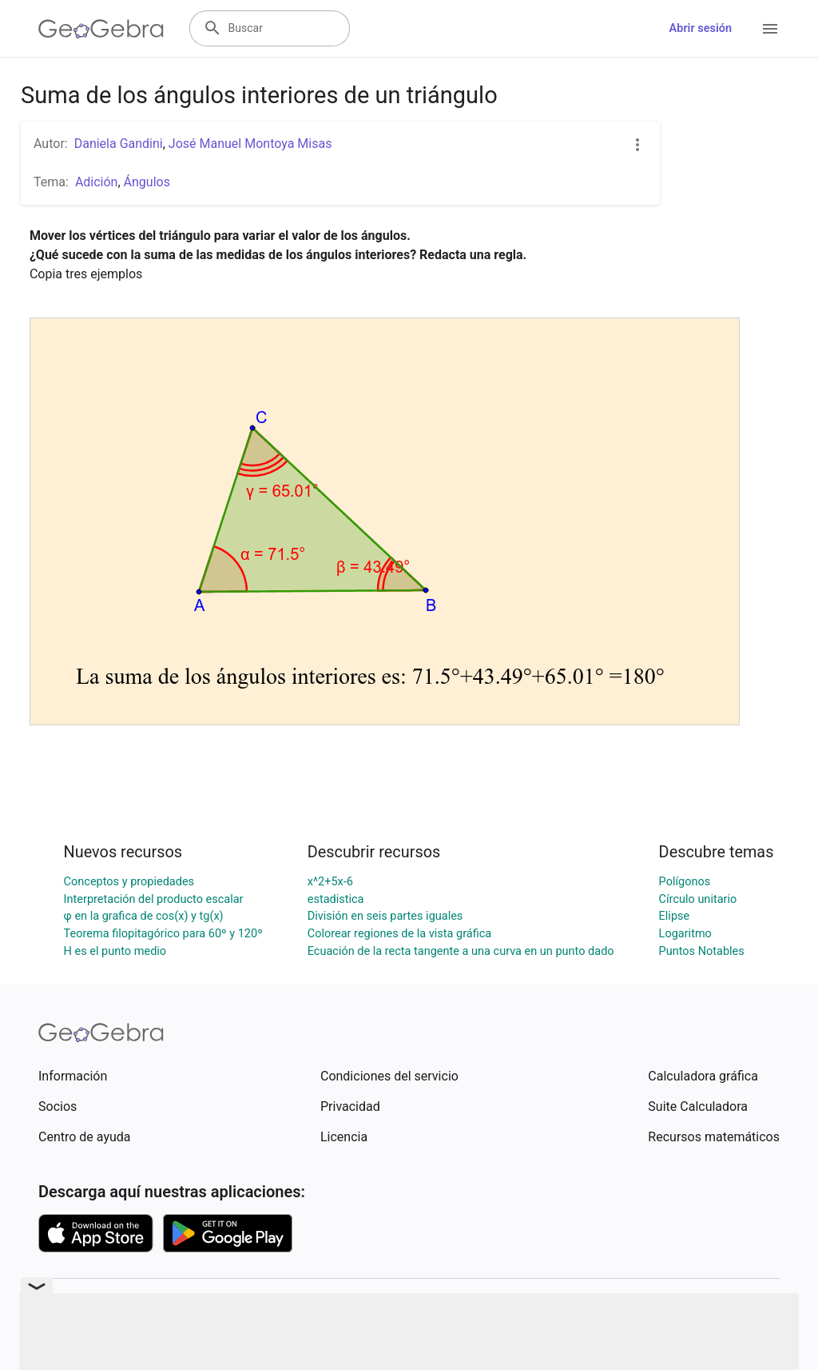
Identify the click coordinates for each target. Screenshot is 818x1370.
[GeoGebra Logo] (101, 28)
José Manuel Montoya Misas (250, 143)
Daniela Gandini (118, 143)
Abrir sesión (700, 28)
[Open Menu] (770, 28)
